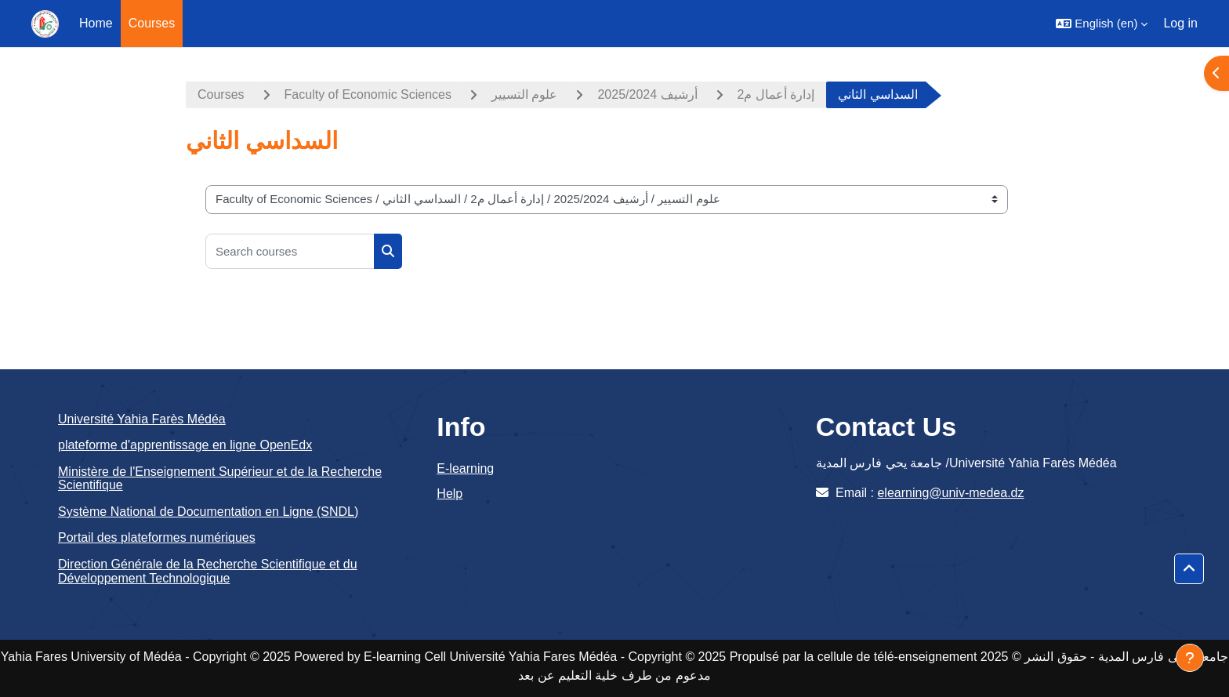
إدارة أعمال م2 (776, 94)
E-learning (465, 468)
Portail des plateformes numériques (157, 537)
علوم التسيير (524, 94)
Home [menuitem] (96, 23)
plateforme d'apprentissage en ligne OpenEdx (185, 445)
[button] (1101, 23)
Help (449, 493)
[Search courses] (290, 251)
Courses (221, 94)
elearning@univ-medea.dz (950, 492)
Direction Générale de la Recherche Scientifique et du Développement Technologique (207, 571)
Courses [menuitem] (152, 23)
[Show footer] (1190, 658)
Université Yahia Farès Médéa (142, 419)
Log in (1180, 23)
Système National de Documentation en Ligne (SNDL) (208, 511)
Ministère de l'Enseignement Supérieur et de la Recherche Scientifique (220, 478)
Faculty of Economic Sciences (368, 94)
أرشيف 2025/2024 (647, 94)
